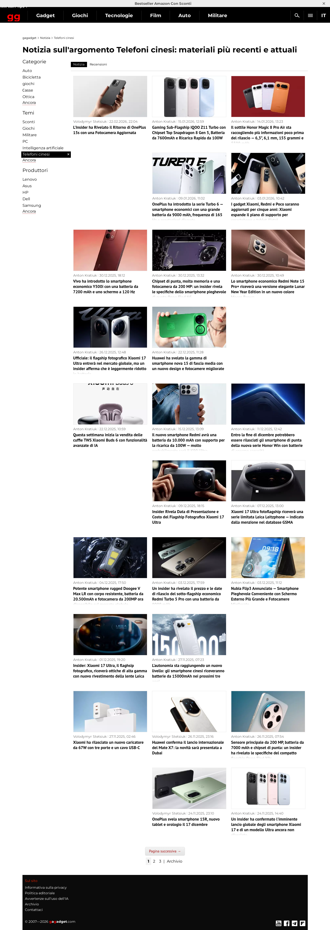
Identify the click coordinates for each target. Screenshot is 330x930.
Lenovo (29, 179)
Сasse (27, 90)
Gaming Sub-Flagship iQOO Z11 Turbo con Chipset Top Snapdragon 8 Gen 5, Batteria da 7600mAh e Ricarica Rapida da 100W (189, 133)
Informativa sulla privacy (46, 887)
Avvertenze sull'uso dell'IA (46, 898)
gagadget (29, 38)
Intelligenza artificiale (43, 148)
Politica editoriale (40, 893)
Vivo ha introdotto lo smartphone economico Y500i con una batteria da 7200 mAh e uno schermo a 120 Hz (105, 286)
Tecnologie (156, 15)
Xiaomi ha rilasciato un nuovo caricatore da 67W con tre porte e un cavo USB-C (108, 745)
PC (25, 141)
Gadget (83, 15)
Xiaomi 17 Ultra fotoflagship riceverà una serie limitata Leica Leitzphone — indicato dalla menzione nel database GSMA (267, 517)
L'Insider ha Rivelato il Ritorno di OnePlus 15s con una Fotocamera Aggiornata (109, 130)
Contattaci (34, 910)
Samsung (31, 205)
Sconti (28, 122)
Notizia (45, 38)
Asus (27, 186)
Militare (29, 135)
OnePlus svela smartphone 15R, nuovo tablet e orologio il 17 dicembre (186, 821)
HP (25, 192)
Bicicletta (31, 77)
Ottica (28, 96)
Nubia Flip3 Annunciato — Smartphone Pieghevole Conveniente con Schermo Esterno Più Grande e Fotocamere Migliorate (265, 596)
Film (193, 15)
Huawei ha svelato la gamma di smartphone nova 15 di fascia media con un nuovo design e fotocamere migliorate (188, 363)
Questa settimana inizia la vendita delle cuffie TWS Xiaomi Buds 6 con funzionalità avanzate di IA (110, 440)
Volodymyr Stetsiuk (90, 121)
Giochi (117, 15)
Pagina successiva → (165, 851)
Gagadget (32, 13)
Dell (26, 199)
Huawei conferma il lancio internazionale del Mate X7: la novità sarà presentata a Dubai (188, 748)
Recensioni (98, 64)
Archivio (174, 861)
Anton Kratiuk (164, 121)
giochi (28, 83)
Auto (222, 15)
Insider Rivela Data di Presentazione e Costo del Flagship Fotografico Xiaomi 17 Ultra (188, 517)
